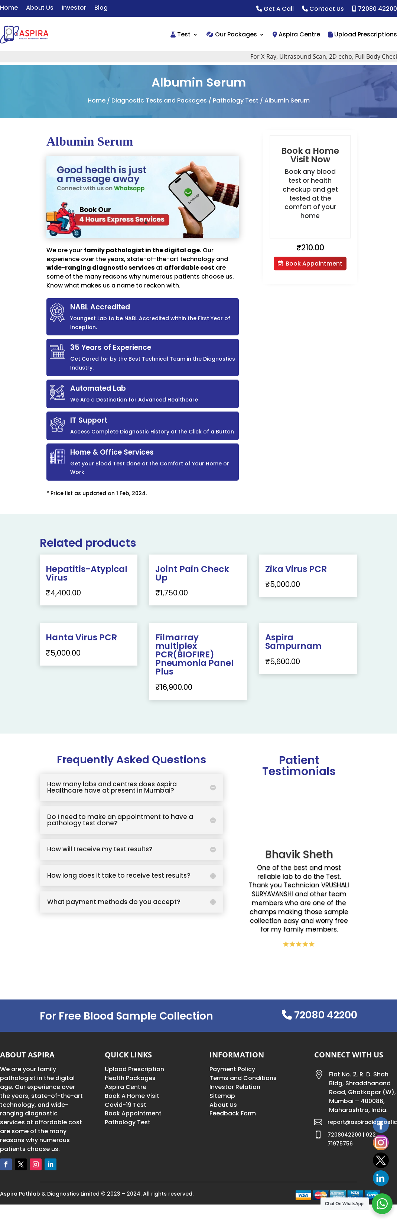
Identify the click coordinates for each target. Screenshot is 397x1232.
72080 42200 (374, 9)
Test (180, 34)
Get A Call (275, 9)
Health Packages (130, 1078)
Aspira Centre (296, 34)
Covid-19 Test (125, 1105)
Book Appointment (314, 263)
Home (9, 8)
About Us (39, 8)
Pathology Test (235, 100)
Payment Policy (232, 1069)
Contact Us (323, 9)
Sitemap (222, 1096)
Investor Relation (234, 1087)
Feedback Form (232, 1113)
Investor (74, 8)
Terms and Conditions (243, 1078)
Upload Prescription (134, 1069)
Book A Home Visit (132, 1096)
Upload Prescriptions (362, 34)
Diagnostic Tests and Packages (159, 100)
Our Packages (231, 34)
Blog (101, 8)
